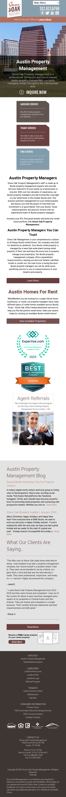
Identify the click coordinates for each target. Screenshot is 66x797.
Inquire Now (33, 92)
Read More (52, 505)
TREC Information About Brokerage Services (32, 711)
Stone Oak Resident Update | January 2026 (32, 512)
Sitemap (33, 775)
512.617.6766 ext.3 (39, 752)
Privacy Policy (33, 707)
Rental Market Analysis (33, 662)
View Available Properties (33, 321)
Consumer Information (33, 704)
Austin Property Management (33, 659)
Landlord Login (33, 678)
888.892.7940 (37, 755)
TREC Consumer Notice (33, 714)
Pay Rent (33, 698)
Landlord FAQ (33, 675)
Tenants (33, 688)
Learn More (45, 19)
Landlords (33, 668)
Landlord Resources (33, 671)
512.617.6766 (49, 8)
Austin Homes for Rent (32, 691)
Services (33, 655)
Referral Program (33, 682)
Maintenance (33, 694)
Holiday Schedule (33, 717)
